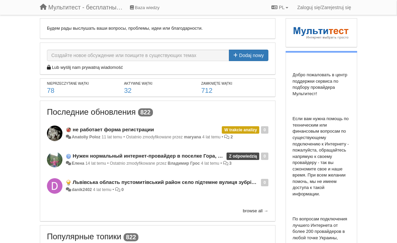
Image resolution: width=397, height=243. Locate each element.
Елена (78, 163)
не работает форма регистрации (113, 129)
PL (279, 7)
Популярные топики (84, 236)
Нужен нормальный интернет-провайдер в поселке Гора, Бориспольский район (173, 156)
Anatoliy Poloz (86, 137)
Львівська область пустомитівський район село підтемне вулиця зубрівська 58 (173, 182)
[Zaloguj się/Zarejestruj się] (324, 7)
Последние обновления (91, 111)
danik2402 (82, 189)
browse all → (255, 210)
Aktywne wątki (138, 83)
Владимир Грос (184, 163)
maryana (192, 137)
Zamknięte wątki (216, 83)
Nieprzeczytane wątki (68, 83)
